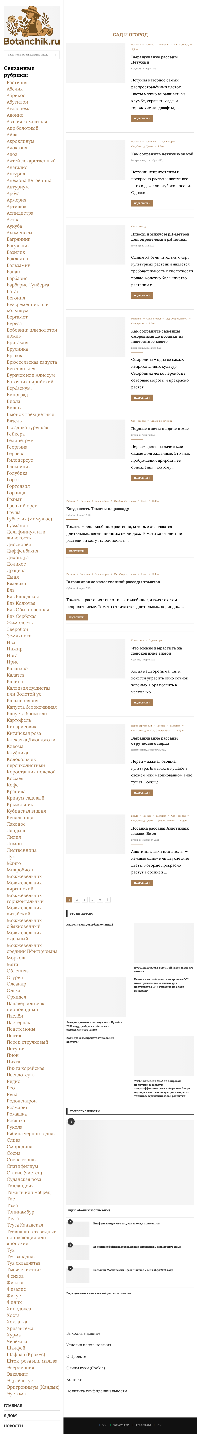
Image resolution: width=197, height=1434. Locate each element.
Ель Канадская (23, 597)
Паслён (15, 1016)
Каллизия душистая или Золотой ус (29, 691)
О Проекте (76, 1356)
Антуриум (18, 187)
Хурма (14, 1335)
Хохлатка (17, 1322)
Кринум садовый (25, 798)
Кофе (13, 785)
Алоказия (17, 148)
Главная (13, 1405)
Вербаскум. (19, 388)
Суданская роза (24, 1179)
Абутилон (17, 102)
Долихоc (16, 564)
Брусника (17, 349)
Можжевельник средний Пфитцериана (32, 948)
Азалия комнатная (27, 121)
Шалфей (16, 1348)
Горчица (16, 493)
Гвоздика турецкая (27, 427)
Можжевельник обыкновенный (24, 923)
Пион (13, 1055)
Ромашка (17, 1114)
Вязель (14, 421)
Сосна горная (22, 1160)
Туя (11, 1250)
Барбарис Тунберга (28, 285)
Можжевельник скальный (24, 936)
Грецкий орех (22, 506)
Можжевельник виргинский (24, 886)
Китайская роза (24, 733)
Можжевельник (24, 876)
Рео (11, 1088)
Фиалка (15, 1283)
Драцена (16, 570)
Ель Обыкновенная (28, 610)
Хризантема (20, 1328)
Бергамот (17, 317)
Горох (13, 480)
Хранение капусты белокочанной (89, 924)
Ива (11, 642)
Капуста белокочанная (32, 707)
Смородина (19, 1147)
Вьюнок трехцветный (30, 414)
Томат (13, 1205)
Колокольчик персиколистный (26, 762)
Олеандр (16, 984)
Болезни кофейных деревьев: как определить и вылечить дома (137, 1246)
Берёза (14, 323)
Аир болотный (22, 128)
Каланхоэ (17, 668)
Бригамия (17, 342)
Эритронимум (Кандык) (33, 1387)
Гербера (15, 453)
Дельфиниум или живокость (26, 535)
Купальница (20, 817)
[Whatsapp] (119, 1425)
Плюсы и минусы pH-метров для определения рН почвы (160, 236)
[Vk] (103, 1425)
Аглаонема (19, 108)
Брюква (15, 355)
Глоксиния (19, 466)
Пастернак (18, 1022)
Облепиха (18, 971)
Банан (13, 272)
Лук (11, 857)
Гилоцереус (20, 460)
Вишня (14, 408)
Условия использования (88, 1344)
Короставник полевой (31, 772)
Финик (14, 1302)
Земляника (19, 636)
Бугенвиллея (21, 369)
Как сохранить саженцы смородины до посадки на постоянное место (157, 336)
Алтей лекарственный (31, 161)
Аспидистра (20, 213)
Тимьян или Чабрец (29, 1192)
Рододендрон (22, 1101)
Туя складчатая (23, 1263)
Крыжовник (20, 804)
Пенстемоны (21, 1029)
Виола (13, 401)
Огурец (15, 977)
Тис (11, 1199)
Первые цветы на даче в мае (160, 428)
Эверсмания (20, 1367)
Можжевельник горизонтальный (25, 898)
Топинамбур (20, 1212)
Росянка (16, 1120)
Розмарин (18, 1107)
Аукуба (14, 226)
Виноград (17, 395)
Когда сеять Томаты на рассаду (97, 508)
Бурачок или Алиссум (31, 375)
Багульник (18, 246)
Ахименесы (19, 233)
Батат (13, 291)
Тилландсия (20, 1186)
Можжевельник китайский (24, 911)
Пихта (13, 1062)
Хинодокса (19, 1309)
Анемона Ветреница (29, 180)
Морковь (16, 958)
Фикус (14, 1296)
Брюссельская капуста (32, 362)
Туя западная (21, 1256)
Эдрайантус (20, 1380)
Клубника (17, 753)
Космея (15, 778)
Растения (17, 82)
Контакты (75, 1379)
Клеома (15, 746)
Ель (11, 590)
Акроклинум (20, 141)
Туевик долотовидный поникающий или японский (32, 1237)
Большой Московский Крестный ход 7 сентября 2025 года (133, 1270)
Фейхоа (15, 1276)
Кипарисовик (22, 727)
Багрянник (18, 239)
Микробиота (20, 870)
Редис (13, 1081)
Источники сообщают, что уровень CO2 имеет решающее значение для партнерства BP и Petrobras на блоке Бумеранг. (161, 984)
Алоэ (12, 154)
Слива (13, 1140)
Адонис (15, 115)
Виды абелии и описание (88, 1210)
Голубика (17, 473)
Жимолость (20, 623)
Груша (14, 512)
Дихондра (18, 557)
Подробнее (142, 118)
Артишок (17, 206)
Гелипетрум (20, 440)
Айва (12, 135)
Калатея (15, 675)
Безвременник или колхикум (28, 307)
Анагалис (17, 167)
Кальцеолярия (22, 700)
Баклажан (17, 259)
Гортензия (18, 486)
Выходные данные (83, 1333)
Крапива (16, 791)
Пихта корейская (25, 1068)
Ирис (12, 662)
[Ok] (158, 1425)
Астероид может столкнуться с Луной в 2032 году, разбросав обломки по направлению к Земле (94, 1026)
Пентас (15, 1035)
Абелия (15, 89)
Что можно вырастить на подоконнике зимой (156, 650)
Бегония (16, 298)
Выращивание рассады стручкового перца (154, 741)
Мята (12, 964)
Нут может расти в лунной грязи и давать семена (164, 969)
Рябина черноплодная (31, 1133)
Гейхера (16, 434)
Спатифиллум (22, 1166)
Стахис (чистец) (24, 1173)
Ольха (13, 990)
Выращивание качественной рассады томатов (113, 581)
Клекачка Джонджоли (31, 740)
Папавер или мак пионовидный (25, 1006)
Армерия (16, 200)
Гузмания (17, 525)
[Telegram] (141, 1425)
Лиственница (22, 850)
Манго (14, 863)
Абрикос (16, 95)
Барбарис (17, 278)
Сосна (13, 1153)
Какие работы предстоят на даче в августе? (90, 1039)
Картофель (19, 720)
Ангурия (16, 174)
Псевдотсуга (21, 1075)
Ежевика (16, 583)
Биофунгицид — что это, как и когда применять (126, 1223)
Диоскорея (19, 544)
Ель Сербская (22, 616)
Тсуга (13, 1218)
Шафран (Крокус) (26, 1354)
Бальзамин (19, 265)
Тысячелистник (24, 1269)
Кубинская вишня (26, 811)
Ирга (12, 655)
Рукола (14, 1127)
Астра (13, 219)
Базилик (16, 252)
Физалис (16, 1289)
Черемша (17, 1341)
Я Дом (10, 1415)
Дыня (13, 577)
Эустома (16, 1394)
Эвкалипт (17, 1374)
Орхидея (16, 997)
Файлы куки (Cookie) (85, 1367)
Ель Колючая (21, 603)
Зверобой (17, 629)
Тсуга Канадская (25, 1225)
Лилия (14, 837)
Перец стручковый (27, 1042)
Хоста (13, 1315)
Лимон (14, 844)
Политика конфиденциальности (96, 1390)
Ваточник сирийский (30, 382)
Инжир (15, 649)
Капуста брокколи (27, 714)
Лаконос (16, 824)
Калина (15, 681)
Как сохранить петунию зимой (162, 153)
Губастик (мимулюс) (29, 519)
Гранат (14, 499)
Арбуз (13, 193)
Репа (12, 1094)
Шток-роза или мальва (32, 1361)
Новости (13, 1425)
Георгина (17, 447)
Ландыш (16, 831)
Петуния (16, 1049)
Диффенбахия (22, 551)
